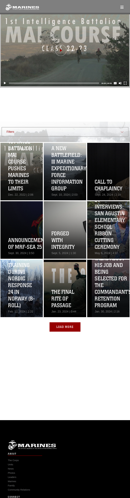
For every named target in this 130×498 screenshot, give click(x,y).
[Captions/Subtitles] (115, 83)
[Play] (4, 83)
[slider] (54, 83)
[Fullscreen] (125, 83)
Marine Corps (65, 451)
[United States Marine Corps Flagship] (22, 7)
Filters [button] (10, 131)
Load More (65, 327)
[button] (65, 50)
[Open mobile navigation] (122, 7)
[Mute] (120, 83)
